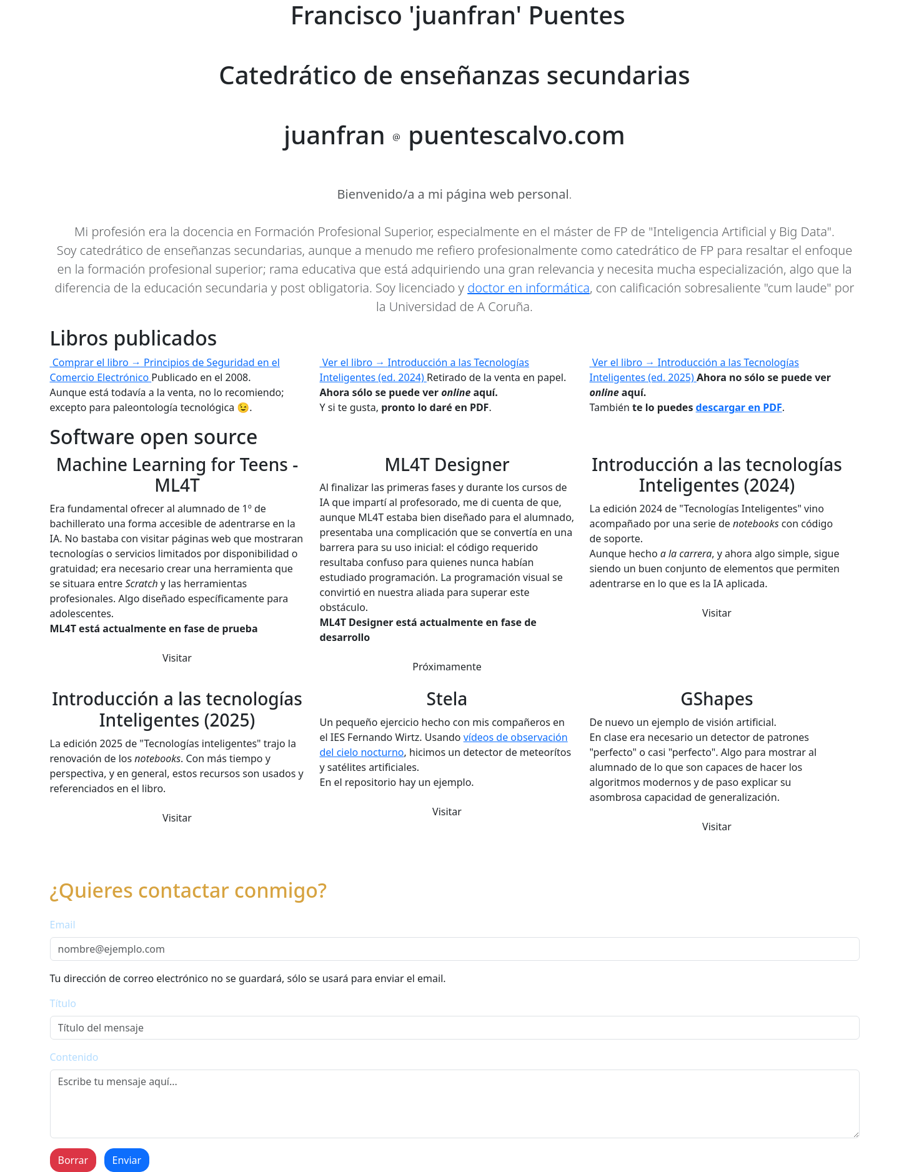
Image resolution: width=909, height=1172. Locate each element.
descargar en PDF (739, 407)
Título (63, 1003)
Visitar (177, 658)
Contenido (74, 1057)
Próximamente (447, 666)
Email (63, 924)
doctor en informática (528, 287)
